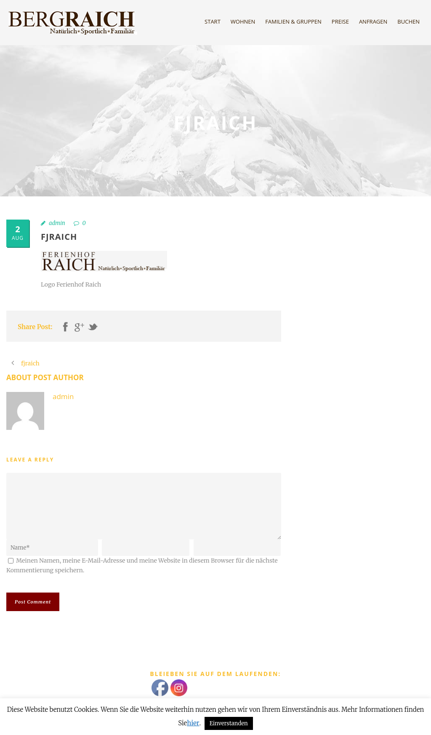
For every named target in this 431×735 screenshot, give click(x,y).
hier (193, 723)
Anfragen (373, 21)
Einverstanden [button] (229, 723)
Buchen (408, 21)
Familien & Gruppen (293, 21)
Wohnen (243, 21)
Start (213, 21)
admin (57, 223)
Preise (340, 21)
